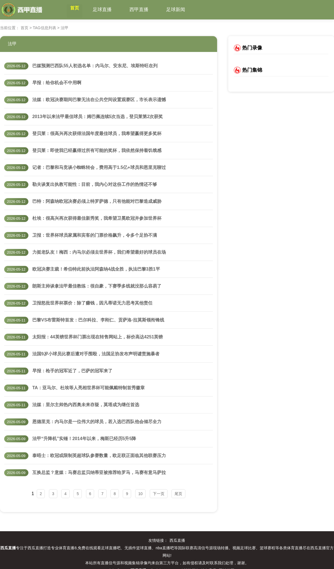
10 (140, 493)
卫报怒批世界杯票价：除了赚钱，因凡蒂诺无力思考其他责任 (92, 303)
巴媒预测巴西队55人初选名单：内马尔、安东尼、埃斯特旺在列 (95, 65)
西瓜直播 (177, 540)
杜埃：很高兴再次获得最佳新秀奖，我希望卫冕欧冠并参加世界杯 (96, 218)
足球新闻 (184, 9)
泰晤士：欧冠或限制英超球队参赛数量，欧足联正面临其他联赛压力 (99, 455)
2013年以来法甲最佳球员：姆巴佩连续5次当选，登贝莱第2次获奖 (97, 116)
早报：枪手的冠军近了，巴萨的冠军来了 (72, 370)
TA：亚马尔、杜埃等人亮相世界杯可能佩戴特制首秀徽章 (88, 387)
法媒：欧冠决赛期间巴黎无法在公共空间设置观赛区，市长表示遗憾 (99, 99)
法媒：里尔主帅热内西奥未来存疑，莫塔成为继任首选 (85, 404)
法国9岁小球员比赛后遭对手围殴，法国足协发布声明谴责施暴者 (95, 353)
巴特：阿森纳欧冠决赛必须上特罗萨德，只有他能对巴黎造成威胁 (96, 201)
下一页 (158, 493)
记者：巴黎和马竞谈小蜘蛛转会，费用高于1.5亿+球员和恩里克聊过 (99, 167)
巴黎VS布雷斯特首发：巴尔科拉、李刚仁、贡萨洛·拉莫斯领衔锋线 (98, 320)
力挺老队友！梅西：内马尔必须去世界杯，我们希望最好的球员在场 (99, 252)
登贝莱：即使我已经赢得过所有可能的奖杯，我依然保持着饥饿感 (96, 150)
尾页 (178, 493)
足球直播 (111, 9)
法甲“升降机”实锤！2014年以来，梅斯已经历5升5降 (84, 438)
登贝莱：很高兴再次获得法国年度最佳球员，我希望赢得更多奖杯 (96, 133)
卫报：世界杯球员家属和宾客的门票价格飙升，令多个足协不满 (94, 235)
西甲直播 (147, 9)
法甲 (12, 43)
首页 (79, 9)
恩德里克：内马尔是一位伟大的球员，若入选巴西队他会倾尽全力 (96, 421)
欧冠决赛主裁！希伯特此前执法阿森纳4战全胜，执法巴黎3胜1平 (96, 269)
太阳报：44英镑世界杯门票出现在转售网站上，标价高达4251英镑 (97, 337)
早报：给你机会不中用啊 (56, 82)
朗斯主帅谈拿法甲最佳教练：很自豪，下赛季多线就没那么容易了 (96, 286)
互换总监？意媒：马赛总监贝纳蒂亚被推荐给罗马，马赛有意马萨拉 (99, 472)
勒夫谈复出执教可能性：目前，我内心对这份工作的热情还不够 (94, 184)
